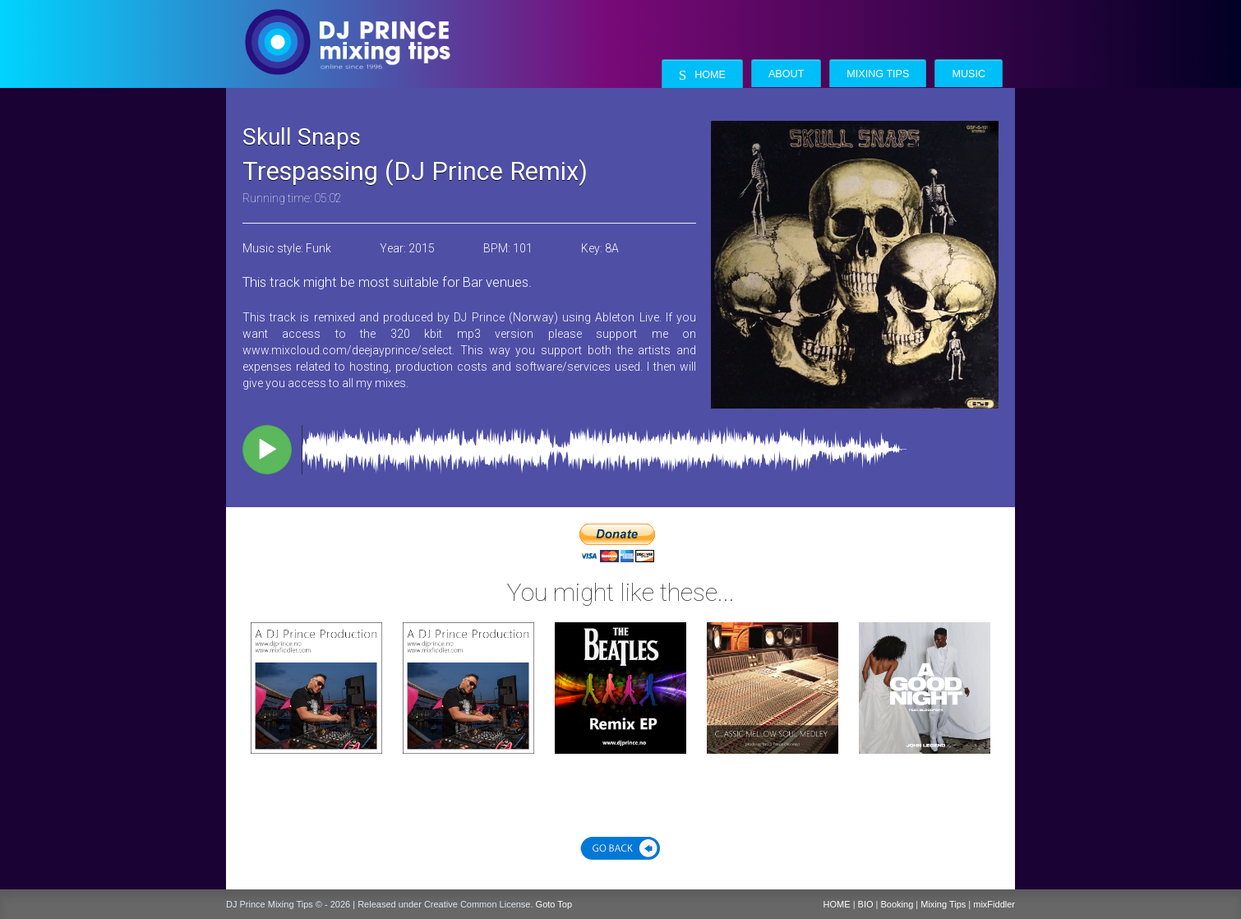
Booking (897, 904)
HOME (837, 904)
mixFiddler (994, 904)
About (786, 74)
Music (968, 74)
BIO (866, 904)
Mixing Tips (878, 74)
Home (702, 75)
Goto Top (554, 904)
